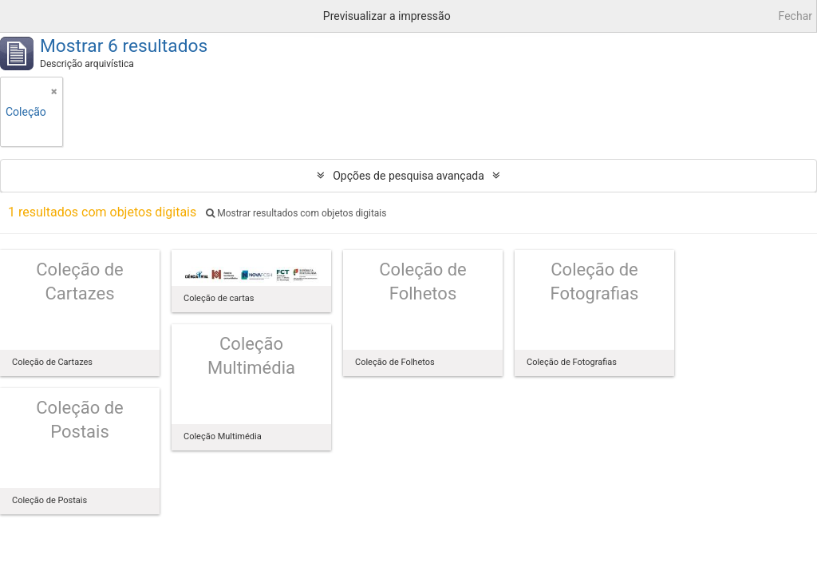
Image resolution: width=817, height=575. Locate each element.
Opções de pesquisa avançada (408, 175)
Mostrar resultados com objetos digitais (296, 213)
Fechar (795, 16)
